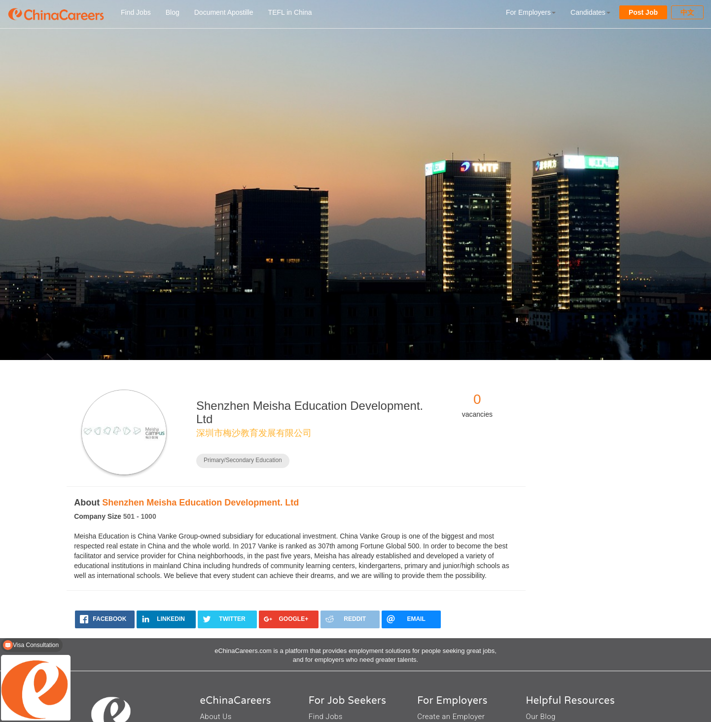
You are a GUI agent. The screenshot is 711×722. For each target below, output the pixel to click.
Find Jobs (136, 12)
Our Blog (540, 716)
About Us (216, 716)
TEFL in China (290, 12)
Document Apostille (223, 12)
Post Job (643, 12)
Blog (172, 12)
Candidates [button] (590, 12)
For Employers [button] (531, 12)
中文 (687, 12)
